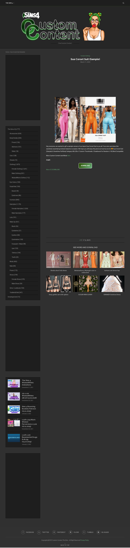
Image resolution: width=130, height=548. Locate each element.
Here (68, 156)
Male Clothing (18, 173)
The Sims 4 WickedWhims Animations (28, 382)
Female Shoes (18, 279)
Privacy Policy (84, 540)
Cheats (13, 160)
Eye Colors (15, 182)
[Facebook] (27, 533)
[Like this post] (81, 240)
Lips (15, 248)
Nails (13, 266)
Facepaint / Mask (19, 244)
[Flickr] (74, 533)
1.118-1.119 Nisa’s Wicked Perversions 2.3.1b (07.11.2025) (29, 423)
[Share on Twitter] (86, 240)
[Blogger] (103, 533)
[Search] (123, 3)
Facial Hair (15, 186)
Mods (13, 261)
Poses (13, 270)
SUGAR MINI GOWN (85, 295)
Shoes (14, 275)
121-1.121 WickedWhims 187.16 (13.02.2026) (29, 396)
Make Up (14, 222)
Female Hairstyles (20, 208)
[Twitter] (43, 533)
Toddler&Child (16, 292)
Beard (15, 191)
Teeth (15, 257)
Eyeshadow (17, 239)
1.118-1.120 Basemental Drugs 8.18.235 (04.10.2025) (29, 438)
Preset (16, 142)
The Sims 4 (9, 3)
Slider (15, 151)
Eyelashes (16, 230)
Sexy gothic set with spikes (58, 295)
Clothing (15, 164)
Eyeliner (16, 235)
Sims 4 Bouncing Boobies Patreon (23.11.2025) (29, 409)
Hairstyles (15, 204)
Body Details (15, 138)
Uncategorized (14, 297)
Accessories (15, 133)
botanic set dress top (112, 270)
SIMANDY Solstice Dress (112, 295)
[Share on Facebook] (83, 240)
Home (7, 52)
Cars (13, 155)
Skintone (16, 147)
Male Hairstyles (18, 213)
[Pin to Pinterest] (88, 240)
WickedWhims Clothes (21, 177)
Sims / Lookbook (17, 288)
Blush (15, 226)
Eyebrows (16, 195)
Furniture (14, 200)
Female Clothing (19, 169)
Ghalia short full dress (58, 270)
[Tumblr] (88, 533)
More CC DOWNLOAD (53, 169)
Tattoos (16, 252)
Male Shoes (17, 283)
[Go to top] (65, 545)
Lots (13, 217)
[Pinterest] (59, 533)
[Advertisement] (85, 80)
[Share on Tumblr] (89, 240)
